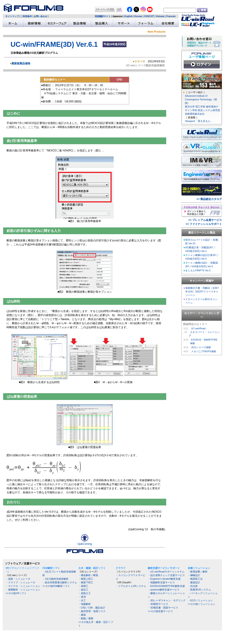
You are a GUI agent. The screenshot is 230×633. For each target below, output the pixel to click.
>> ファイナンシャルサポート (204, 224)
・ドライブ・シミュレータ (20, 582)
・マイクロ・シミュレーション (23, 586)
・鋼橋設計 (194, 575)
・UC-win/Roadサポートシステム (166, 571)
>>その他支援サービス (160, 611)
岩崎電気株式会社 (195, 113)
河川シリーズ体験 (201, 347)
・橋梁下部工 (85, 582)
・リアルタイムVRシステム (131, 586)
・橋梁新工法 (195, 578)
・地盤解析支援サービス (161, 582)
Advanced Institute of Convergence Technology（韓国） (201, 99)
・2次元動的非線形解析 (55, 578)
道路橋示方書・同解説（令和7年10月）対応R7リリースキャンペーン (202, 291)
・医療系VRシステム (199, 589)
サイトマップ (12, 16)
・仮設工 (83, 589)
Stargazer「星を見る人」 (198, 121)
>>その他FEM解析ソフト (56, 586)
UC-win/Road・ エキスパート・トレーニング (204, 332)
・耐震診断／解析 (198, 571)
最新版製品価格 (20, 63)
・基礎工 (83, 586)
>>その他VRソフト (16, 593)
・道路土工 (84, 593)
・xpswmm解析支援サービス (163, 589)
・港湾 (82, 596)
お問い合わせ (40, 16)
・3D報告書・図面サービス (163, 607)
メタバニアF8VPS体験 (203, 351)
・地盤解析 (84, 604)
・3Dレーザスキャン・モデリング (167, 600)
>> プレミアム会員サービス (205, 220)
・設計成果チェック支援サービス (166, 575)
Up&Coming (84, 542)
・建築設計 (194, 582)
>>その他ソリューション (201, 604)
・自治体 (193, 586)
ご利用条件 (26, 16)
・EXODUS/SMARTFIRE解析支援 (166, 586)
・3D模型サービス (158, 604)
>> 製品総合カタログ (209, 199)
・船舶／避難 (85, 618)
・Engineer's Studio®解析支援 (164, 578)
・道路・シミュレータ (18, 578)
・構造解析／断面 (88, 575)
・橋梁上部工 (85, 578)
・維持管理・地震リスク (92, 611)
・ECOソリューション (200, 600)
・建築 (82, 614)
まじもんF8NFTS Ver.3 (197, 270)
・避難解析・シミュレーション (23, 589)
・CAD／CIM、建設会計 (91, 607)
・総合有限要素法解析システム (59, 582)
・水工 (82, 600)
